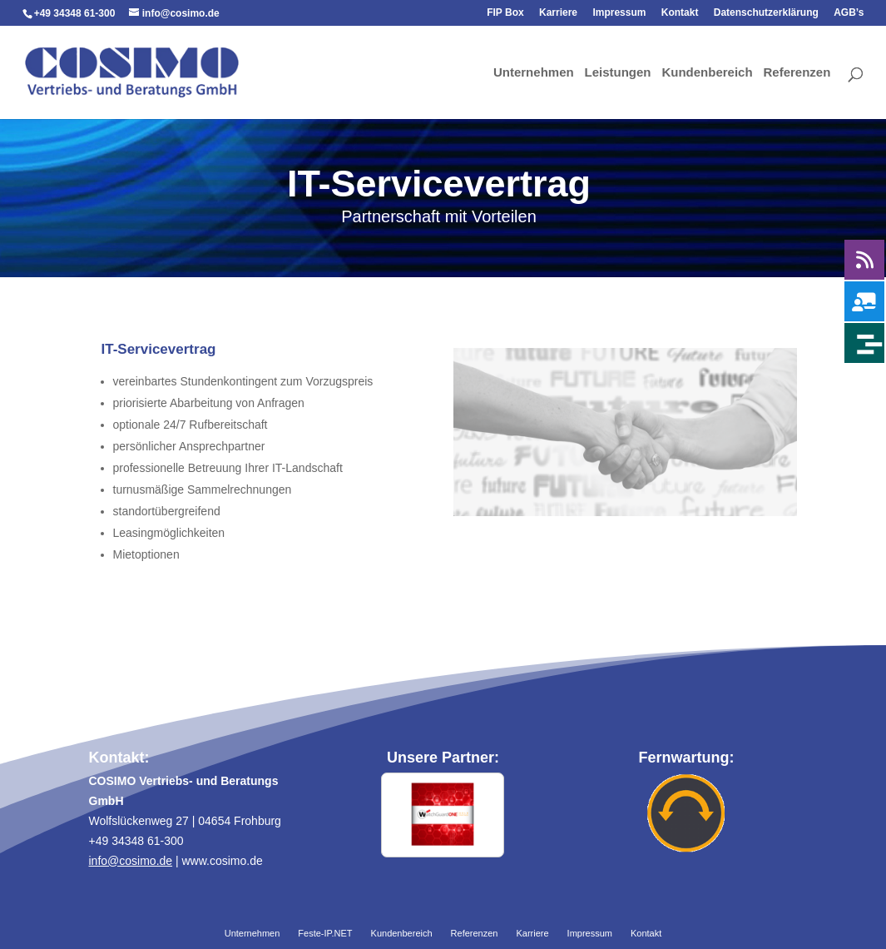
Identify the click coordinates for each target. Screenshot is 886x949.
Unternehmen (533, 73)
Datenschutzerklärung (766, 12)
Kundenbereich (706, 73)
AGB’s (849, 12)
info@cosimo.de (131, 860)
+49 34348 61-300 (75, 13)
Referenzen (797, 73)
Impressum (619, 12)
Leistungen (618, 73)
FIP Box (505, 12)
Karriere (558, 12)
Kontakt (680, 12)
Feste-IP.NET (325, 934)
